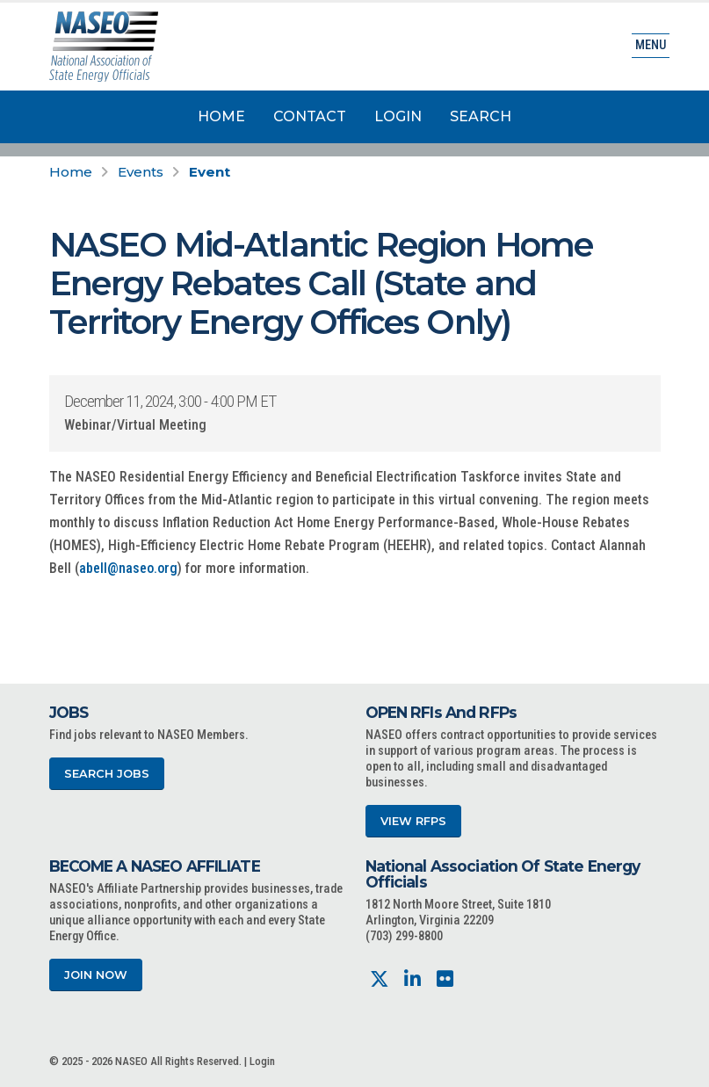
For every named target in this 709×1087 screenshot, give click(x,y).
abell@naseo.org (128, 568)
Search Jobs (106, 773)
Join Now (95, 975)
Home (221, 116)
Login (398, 116)
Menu (650, 45)
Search (480, 116)
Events (140, 171)
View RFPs (413, 821)
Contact (309, 116)
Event (209, 171)
